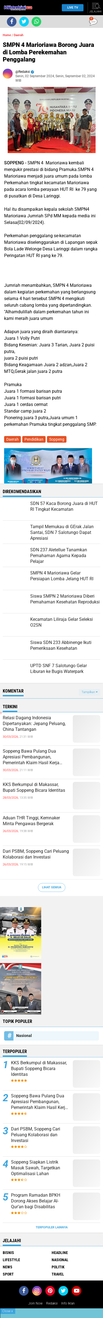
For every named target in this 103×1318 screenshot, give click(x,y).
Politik (58, 1267)
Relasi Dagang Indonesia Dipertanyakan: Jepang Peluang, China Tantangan (34, 723)
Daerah (18, 35)
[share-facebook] (11, 21)
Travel (58, 1274)
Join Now (35, 1303)
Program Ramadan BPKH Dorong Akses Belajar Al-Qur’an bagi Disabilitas (35, 1201)
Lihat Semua (51, 887)
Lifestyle (11, 1260)
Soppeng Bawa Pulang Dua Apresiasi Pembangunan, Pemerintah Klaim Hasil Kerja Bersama (31, 757)
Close (7, 1311)
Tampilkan (90, 692)
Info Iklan (68, 1303)
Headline (60, 1252)
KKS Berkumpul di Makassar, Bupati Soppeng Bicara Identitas (34, 787)
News (7, 1267)
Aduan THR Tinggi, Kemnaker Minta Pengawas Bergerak (31, 820)
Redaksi (52, 1303)
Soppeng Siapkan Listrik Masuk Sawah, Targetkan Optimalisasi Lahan (35, 1167)
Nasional (24, 1035)
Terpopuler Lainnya (52, 1227)
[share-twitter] (24, 21)
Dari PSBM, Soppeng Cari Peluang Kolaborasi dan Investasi (36, 854)
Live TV (71, 7)
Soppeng (56, 439)
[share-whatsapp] (36, 21)
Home (7, 35)
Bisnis (8, 1252)
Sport (8, 1274)
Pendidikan (33, 439)
